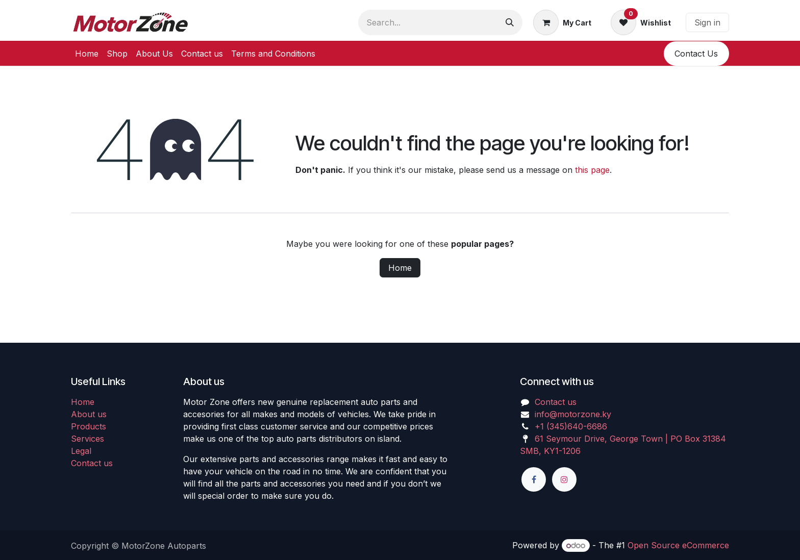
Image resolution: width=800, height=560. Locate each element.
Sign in (707, 22)
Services (87, 439)
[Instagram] (564, 479)
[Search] (509, 22)
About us (89, 414)
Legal (81, 451)
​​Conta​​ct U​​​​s (696, 53)
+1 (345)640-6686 (571, 426)
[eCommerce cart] (562, 22)
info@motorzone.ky (573, 414)
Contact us (92, 463)
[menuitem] (87, 53)
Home (400, 268)
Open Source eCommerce (678, 545)
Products (88, 426)
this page (592, 170)
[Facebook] (533, 479)
